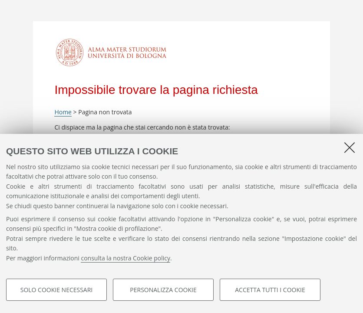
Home (63, 112)
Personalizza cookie (163, 290)
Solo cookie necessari (56, 290)
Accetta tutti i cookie (270, 290)
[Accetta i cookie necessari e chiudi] (349, 147)
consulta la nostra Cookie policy (125, 258)
